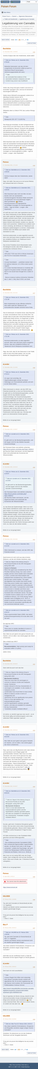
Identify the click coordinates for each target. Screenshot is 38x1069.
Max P (5, 924)
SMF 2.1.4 (10, 1066)
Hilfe (11, 1064)
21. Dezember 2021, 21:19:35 (10, 367)
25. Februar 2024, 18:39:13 (9, 927)
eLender (6, 364)
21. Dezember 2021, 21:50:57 (10, 429)
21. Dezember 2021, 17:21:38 (10, 165)
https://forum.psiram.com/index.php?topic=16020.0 (18, 449)
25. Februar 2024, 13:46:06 (9, 899)
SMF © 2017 (17, 1066)
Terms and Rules (17, 1064)
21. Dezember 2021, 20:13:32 (10, 292)
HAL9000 (6, 896)
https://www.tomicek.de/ (10, 887)
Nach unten (5, 39)
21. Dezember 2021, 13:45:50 (10, 51)
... (24, 39)
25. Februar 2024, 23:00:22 (9, 966)
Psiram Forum (8, 6)
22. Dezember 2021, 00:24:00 (10, 539)
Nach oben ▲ (25, 1064)
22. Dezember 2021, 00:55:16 (10, 730)
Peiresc (6, 162)
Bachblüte (7, 48)
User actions (31, 43)
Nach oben (5, 1049)
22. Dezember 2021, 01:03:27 (10, 786)
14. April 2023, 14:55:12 (8, 876)
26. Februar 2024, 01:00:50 (9, 1019)
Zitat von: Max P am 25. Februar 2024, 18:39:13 (19, 1024)
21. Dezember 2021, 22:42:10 (10, 467)
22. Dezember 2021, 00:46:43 (10, 663)
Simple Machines (25, 1066)
